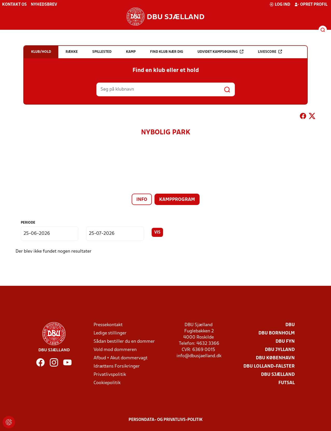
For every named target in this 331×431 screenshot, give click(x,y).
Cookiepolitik (107, 383)
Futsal (286, 383)
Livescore (270, 52)
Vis (157, 232)
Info (141, 200)
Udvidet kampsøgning (220, 52)
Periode (28, 222)
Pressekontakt (108, 325)
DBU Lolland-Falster (269, 366)
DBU (290, 325)
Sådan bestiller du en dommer (124, 341)
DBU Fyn (285, 341)
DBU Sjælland (278, 374)
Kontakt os (14, 4)
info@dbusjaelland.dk (199, 356)
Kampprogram (177, 200)
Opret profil (310, 4)
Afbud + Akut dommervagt (120, 358)
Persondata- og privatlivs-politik (166, 420)
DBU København (275, 358)
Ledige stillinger (110, 333)
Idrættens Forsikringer (117, 366)
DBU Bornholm (276, 333)
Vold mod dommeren (115, 350)
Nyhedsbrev (44, 4)
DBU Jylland (280, 350)
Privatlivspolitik (110, 374)
